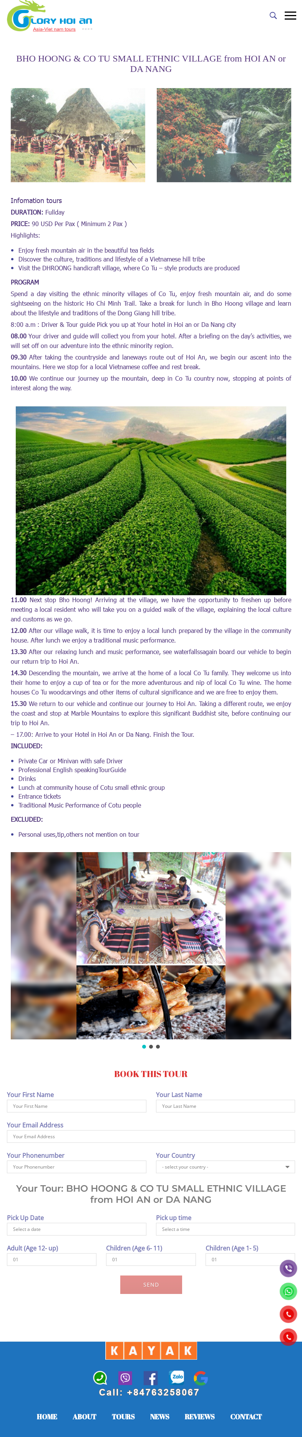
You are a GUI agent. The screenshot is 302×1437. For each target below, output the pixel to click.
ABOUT (84, 1416)
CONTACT (246, 1416)
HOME (47, 1416)
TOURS (123, 1416)
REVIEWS (200, 1416)
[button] (144, 1047)
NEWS (159, 1416)
